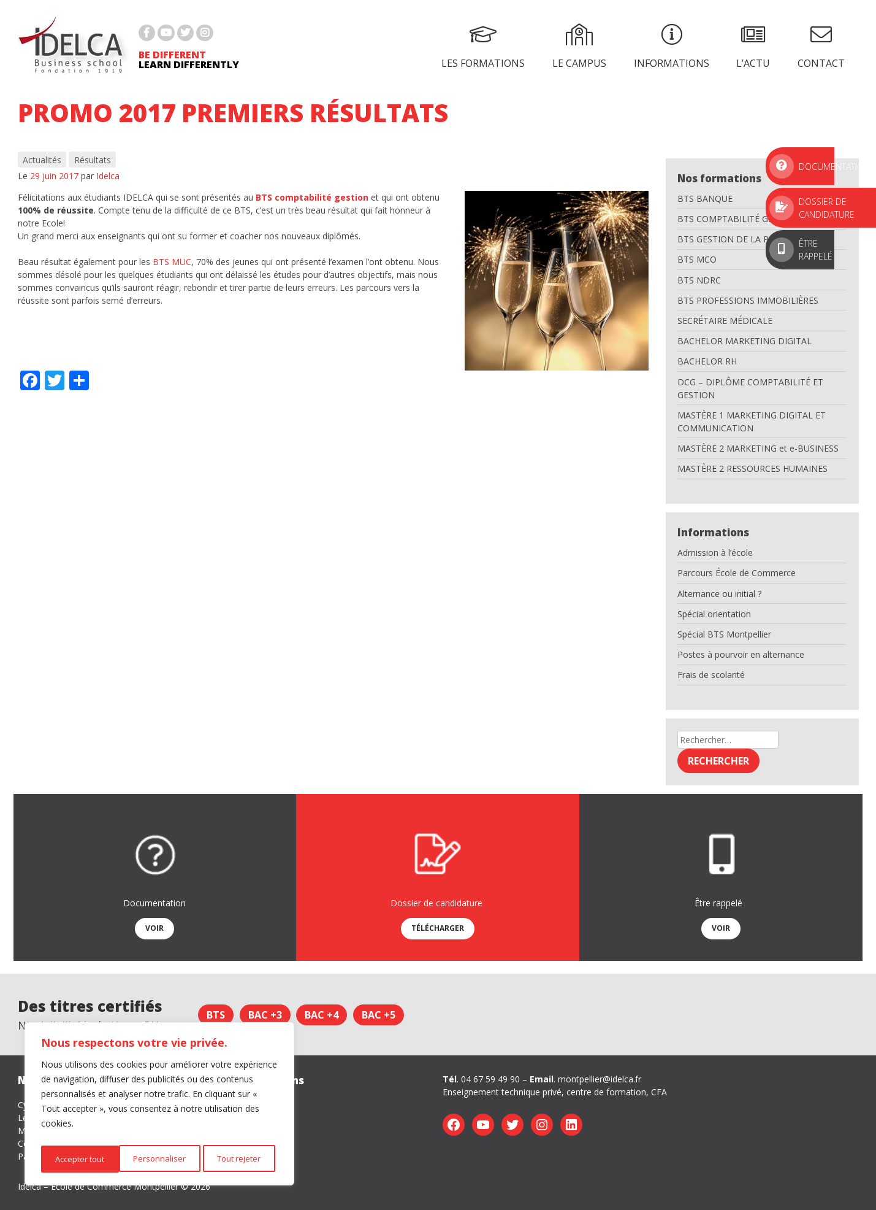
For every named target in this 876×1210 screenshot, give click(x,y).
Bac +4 (321, 1015)
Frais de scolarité (711, 674)
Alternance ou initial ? (719, 593)
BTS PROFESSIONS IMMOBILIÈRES (747, 300)
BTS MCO (697, 259)
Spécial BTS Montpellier (724, 634)
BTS (216, 1015)
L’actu (753, 46)
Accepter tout (239, 1159)
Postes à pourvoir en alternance (740, 654)
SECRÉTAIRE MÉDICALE (724, 320)
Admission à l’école (715, 552)
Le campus (579, 46)
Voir (154, 928)
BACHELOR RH (707, 361)
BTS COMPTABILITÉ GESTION (738, 219)
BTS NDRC (699, 280)
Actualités (42, 160)
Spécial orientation (714, 614)
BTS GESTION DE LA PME (729, 239)
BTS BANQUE (705, 198)
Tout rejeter (159, 1159)
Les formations (483, 46)
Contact (821, 46)
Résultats (92, 160)
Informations (671, 46)
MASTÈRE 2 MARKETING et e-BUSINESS (758, 448)
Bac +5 (378, 1015)
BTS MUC (172, 262)
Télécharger (437, 928)
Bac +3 (265, 1015)
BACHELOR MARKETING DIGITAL (744, 341)
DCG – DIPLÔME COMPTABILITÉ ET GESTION (750, 388)
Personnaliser (80, 1159)
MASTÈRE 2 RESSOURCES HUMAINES (752, 468)
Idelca (108, 176)
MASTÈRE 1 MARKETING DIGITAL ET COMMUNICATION (751, 421)
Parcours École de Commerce (736, 573)
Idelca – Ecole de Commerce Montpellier (98, 1186)
